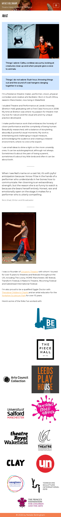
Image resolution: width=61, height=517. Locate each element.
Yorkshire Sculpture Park (14, 295)
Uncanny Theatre (29, 271)
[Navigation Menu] (56, 5)
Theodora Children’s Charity (15, 292)
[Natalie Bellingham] (17, 5)
